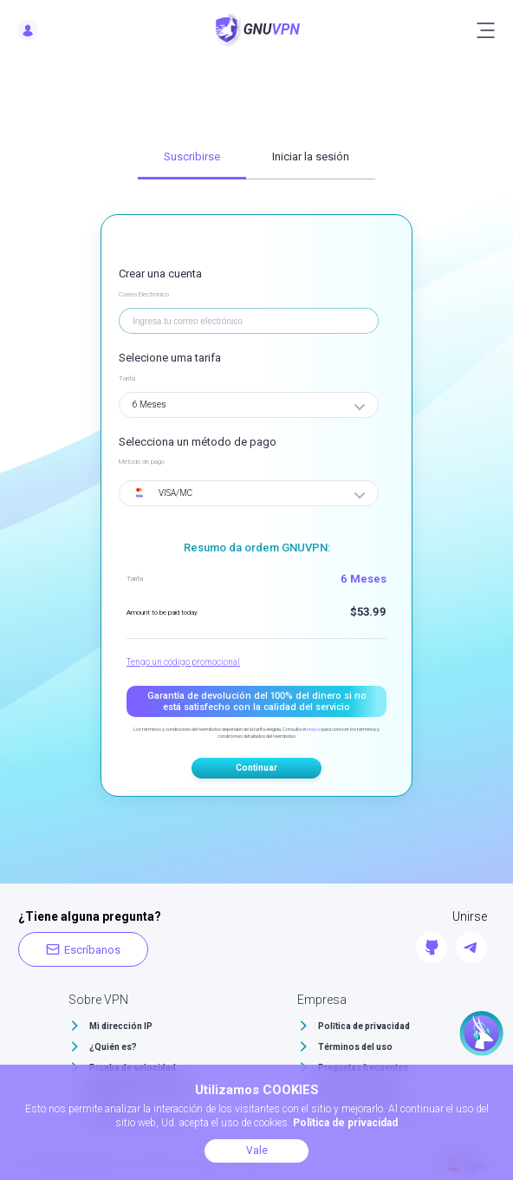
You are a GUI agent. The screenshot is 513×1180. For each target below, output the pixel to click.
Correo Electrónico (144, 294)
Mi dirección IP (121, 1026)
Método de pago (142, 462)
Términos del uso (355, 1047)
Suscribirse (192, 156)
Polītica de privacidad (364, 1026)
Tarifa (127, 378)
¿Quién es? (113, 1047)
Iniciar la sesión (310, 156)
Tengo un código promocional (183, 662)
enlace (314, 729)
